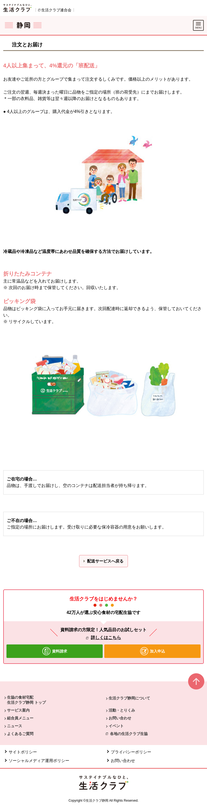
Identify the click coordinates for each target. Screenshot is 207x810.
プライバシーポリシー (131, 752)
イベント (116, 726)
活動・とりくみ (122, 710)
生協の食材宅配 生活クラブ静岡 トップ (26, 699)
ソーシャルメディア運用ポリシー (39, 760)
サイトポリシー (23, 752)
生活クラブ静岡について (129, 698)
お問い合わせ (120, 718)
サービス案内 (18, 710)
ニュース (14, 726)
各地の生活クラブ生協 (129, 734)
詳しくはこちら (106, 637)
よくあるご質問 (20, 734)
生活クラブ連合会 (56, 10)
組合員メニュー (20, 718)
